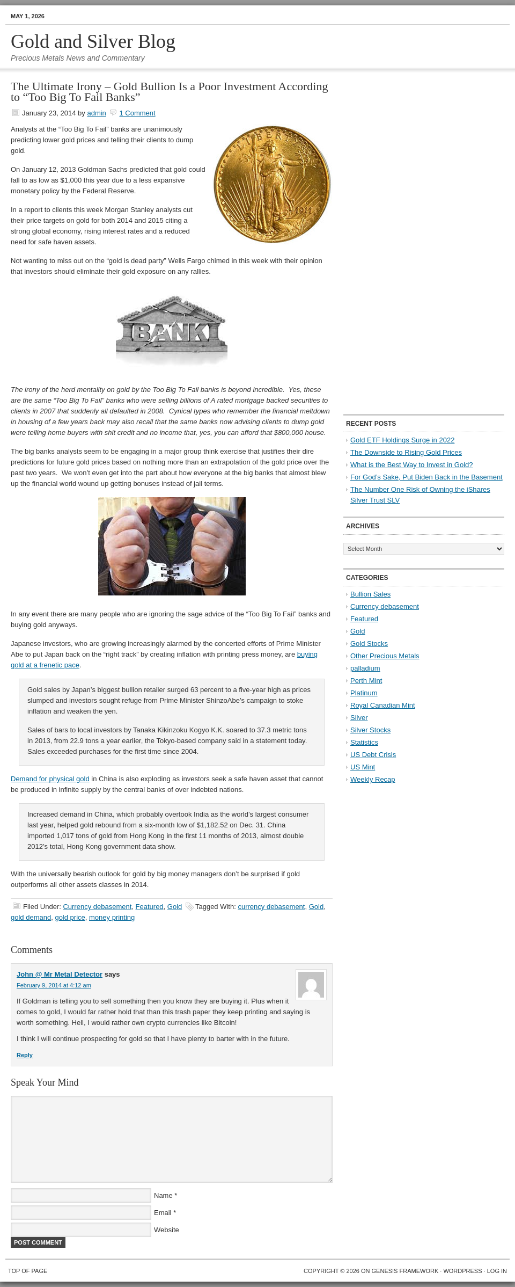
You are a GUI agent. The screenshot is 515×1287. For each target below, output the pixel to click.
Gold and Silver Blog (93, 41)
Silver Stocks (370, 730)
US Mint (362, 767)
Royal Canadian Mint (382, 705)
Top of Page (27, 1271)
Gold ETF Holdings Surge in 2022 (402, 440)
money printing (112, 917)
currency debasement (271, 907)
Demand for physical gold (50, 779)
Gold (174, 907)
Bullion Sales (370, 594)
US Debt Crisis (373, 755)
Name (163, 1195)
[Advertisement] (377, 242)
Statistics (364, 742)
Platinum (364, 693)
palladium (365, 668)
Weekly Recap (372, 779)
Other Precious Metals (385, 656)
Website (166, 1230)
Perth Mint (366, 681)
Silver (359, 718)
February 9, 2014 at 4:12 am (54, 985)
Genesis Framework (405, 1271)
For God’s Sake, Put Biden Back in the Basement (426, 477)
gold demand (31, 917)
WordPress (462, 1271)
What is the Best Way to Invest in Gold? (411, 465)
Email (163, 1213)
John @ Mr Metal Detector (59, 974)
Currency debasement (97, 907)
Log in (497, 1271)
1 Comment (137, 113)
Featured (150, 907)
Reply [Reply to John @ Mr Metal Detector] (25, 1055)
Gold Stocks (369, 643)
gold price (70, 917)
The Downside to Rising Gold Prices (406, 452)
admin (96, 113)
